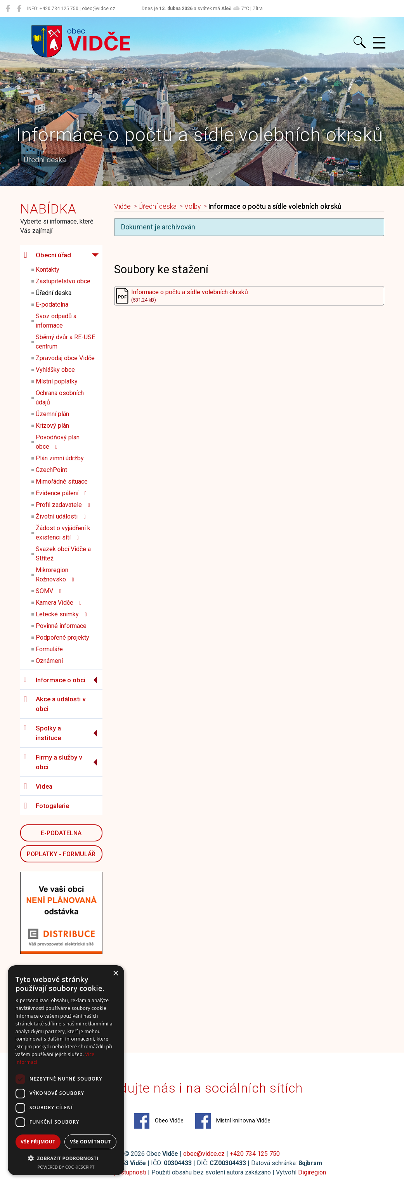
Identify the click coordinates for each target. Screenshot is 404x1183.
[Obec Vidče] (8, 8)
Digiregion (312, 1172)
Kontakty (47, 269)
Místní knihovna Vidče (232, 1121)
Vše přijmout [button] (38, 1141)
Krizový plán (52, 425)
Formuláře (49, 649)
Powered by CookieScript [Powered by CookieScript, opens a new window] (66, 1167)
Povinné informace (61, 626)
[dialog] (66, 1070)
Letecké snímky (61, 614)
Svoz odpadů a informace (56, 320)
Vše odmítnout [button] (90, 1141)
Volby (192, 206)
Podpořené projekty (62, 637)
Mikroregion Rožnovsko (55, 574)
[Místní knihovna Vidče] (19, 8)
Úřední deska (53, 293)
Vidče (122, 206)
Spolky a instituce (42, 733)
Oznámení (49, 660)
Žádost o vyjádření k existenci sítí (63, 532)
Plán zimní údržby (60, 458)
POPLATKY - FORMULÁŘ (61, 854)
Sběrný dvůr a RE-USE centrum (65, 341)
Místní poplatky (57, 381)
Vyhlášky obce (55, 369)
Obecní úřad (47, 255)
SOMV (48, 591)
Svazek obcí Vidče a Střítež (63, 553)
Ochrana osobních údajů (60, 397)
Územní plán (52, 414)
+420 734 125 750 (255, 1153)
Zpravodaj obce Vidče (65, 358)
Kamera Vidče (58, 602)
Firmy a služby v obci (53, 762)
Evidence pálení (61, 493)
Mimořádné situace (62, 481)
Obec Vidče (159, 1121)
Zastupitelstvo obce (63, 281)
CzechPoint (51, 470)
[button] (66, 1158)
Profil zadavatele (63, 504)
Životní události (61, 516)
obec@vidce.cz (204, 1153)
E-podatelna (52, 304)
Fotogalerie (46, 805)
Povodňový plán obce (58, 442)
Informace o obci (54, 680)
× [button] (115, 974)
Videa (38, 786)
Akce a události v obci (54, 704)
